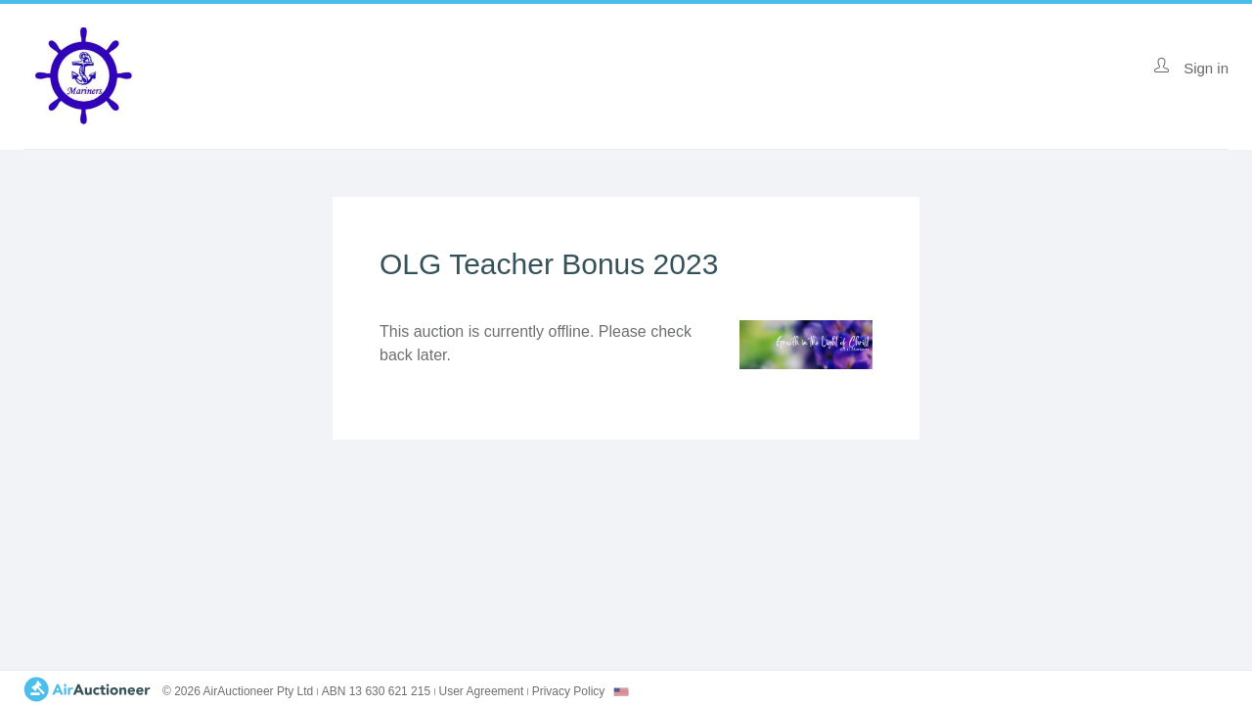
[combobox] (621, 691)
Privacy (568, 691)
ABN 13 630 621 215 (376, 691)
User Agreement (481, 691)
